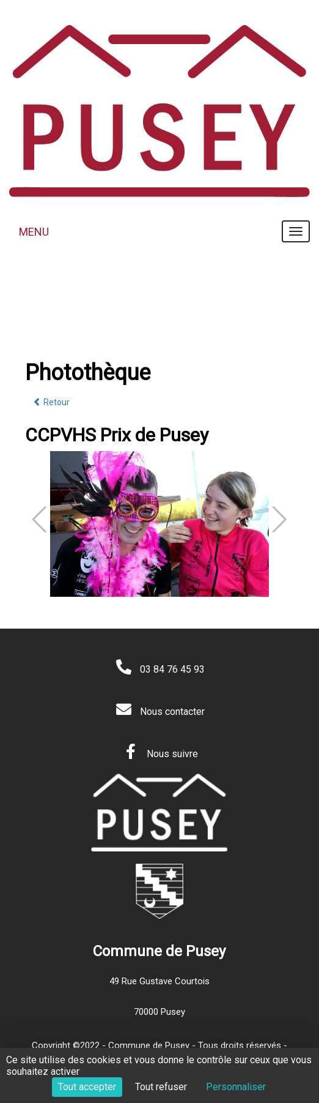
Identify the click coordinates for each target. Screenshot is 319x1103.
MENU (34, 231)
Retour (51, 402)
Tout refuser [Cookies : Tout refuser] (161, 1087)
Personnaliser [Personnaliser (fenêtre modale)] (236, 1087)
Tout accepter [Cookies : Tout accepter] (87, 1087)
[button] (279, 519)
